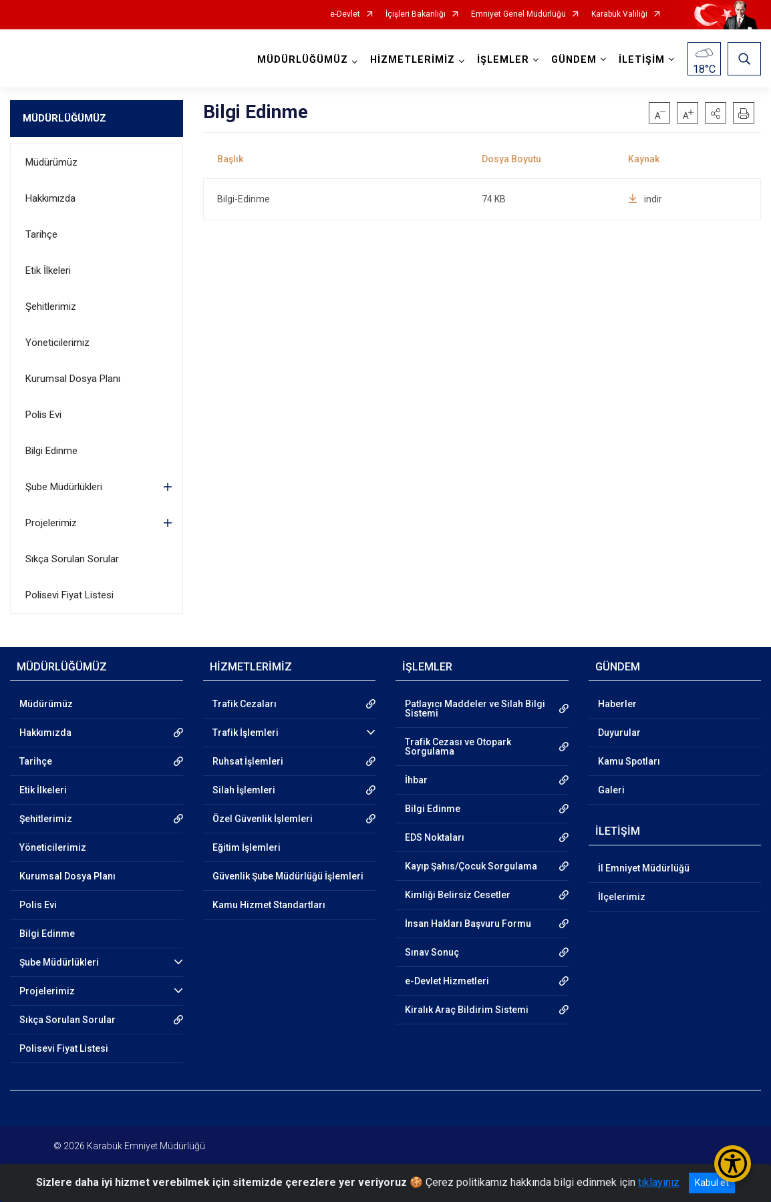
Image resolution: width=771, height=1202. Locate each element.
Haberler (617, 703)
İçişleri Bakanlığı (416, 14)
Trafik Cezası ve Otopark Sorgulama (458, 747)
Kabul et (712, 1182)
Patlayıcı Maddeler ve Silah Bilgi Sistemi (475, 708)
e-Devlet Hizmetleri (447, 981)
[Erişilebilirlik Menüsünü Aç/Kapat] (732, 1163)
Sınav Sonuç (432, 952)
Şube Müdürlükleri (63, 487)
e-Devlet (345, 14)
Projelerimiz (51, 523)
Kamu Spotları (629, 761)
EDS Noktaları (434, 837)
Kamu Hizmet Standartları (268, 904)
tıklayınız (658, 1182)
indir (645, 199)
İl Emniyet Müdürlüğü (643, 868)
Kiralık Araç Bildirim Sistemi (466, 1009)
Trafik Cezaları (244, 703)
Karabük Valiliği (619, 14)
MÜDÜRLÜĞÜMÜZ (64, 118)
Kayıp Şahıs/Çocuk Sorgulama (471, 866)
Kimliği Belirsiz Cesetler (457, 894)
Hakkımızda (50, 198)
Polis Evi (43, 415)
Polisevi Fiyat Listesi (69, 595)
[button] (715, 113)
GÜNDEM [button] (574, 59)
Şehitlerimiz (50, 306)
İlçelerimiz (621, 896)
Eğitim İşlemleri (246, 847)
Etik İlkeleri (48, 270)
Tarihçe (41, 234)
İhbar (416, 780)
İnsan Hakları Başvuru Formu (468, 923)
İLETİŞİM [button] (642, 59)
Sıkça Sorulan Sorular (72, 559)
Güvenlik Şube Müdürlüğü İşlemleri (287, 876)
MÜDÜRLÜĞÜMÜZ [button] (302, 59)
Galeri (611, 790)
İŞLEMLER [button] (503, 59)
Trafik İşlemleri (245, 732)
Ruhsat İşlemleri (247, 761)
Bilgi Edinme (51, 451)
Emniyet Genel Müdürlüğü (518, 14)
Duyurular (619, 732)
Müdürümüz (51, 162)
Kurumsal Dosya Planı (72, 379)
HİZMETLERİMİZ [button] (412, 59)
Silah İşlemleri (243, 790)
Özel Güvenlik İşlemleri (262, 818)
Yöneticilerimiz (57, 343)
